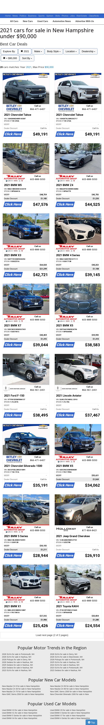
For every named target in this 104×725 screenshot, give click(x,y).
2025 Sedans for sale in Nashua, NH (17, 665)
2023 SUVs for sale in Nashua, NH (16, 670)
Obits (57, 16)
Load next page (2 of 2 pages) (52, 635)
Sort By (27, 58)
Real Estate (82, 16)
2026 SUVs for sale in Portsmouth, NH (18, 654)
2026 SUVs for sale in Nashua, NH (16, 657)
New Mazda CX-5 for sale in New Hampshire (21, 686)
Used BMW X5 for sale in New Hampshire (67, 710)
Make (38, 51)
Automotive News (62, 21)
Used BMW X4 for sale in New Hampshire (19, 718)
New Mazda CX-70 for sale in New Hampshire (21, 691)
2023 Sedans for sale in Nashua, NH (65, 670)
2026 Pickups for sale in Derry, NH (16, 660)
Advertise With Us (84, 21)
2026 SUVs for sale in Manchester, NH (66, 657)
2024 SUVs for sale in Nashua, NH (64, 665)
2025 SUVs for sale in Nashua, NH (64, 662)
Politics (23, 16)
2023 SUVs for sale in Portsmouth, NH (66, 668)
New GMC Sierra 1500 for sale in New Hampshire (71, 691)
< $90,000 (10, 58)
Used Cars (42, 21)
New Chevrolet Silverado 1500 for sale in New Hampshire (69, 694)
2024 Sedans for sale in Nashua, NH (17, 668)
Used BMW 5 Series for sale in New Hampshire (22, 715)
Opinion (50, 16)
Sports (41, 16)
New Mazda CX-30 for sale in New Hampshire (21, 689)
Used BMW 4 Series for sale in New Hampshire (70, 718)
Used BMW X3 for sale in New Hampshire (19, 710)
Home (8, 16)
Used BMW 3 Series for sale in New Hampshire (70, 713)
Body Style (54, 51)
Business (32, 16)
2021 (25, 51)
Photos (65, 16)
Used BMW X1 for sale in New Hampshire (19, 713)
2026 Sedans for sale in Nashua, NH (17, 662)
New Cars (28, 21)
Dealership (88, 51)
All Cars (14, 21)
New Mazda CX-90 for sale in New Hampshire (69, 689)
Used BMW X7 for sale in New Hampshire (67, 715)
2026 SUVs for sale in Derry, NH (63, 654)
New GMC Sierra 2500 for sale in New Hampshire (23, 694)
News (15, 16)
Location (71, 51)
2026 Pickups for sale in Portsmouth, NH (67, 660)
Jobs (72, 16)
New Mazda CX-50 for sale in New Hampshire (69, 686)
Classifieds (94, 16)
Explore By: (9, 51)
